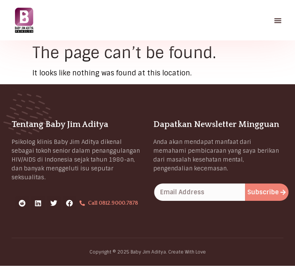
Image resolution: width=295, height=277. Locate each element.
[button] (278, 20)
